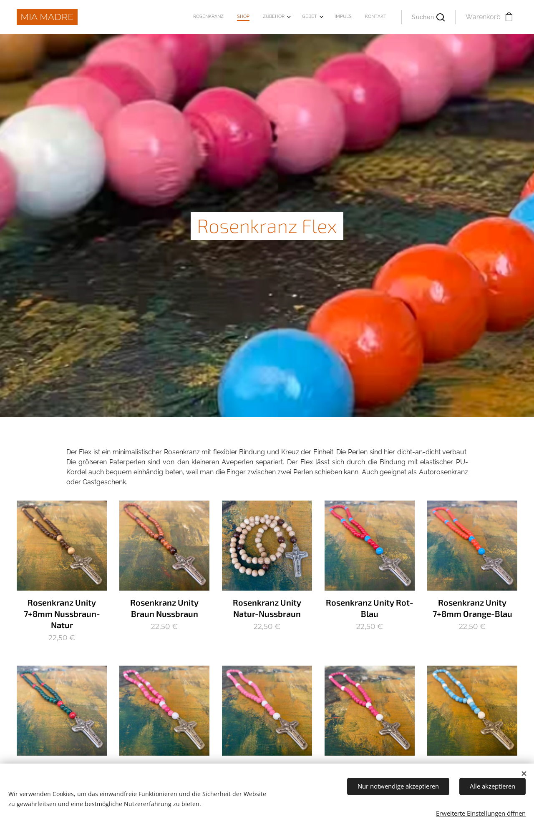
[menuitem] (313, 17)
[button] (428, 17)
